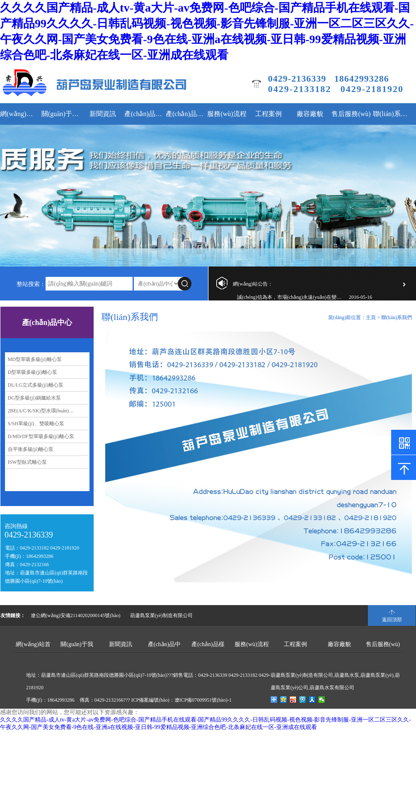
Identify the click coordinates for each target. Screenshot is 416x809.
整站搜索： (31, 284)
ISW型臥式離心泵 (27, 462)
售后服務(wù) (350, 113)
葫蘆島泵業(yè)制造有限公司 (161, 615)
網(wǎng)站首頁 (19, 113)
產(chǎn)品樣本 (185, 113)
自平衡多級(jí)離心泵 (31, 449)
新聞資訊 (102, 113)
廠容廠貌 (310, 113)
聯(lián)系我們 (392, 113)
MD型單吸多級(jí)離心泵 (35, 359)
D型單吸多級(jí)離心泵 (32, 372)
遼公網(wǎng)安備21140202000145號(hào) (76, 615)
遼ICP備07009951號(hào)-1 (203, 700)
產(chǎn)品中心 (144, 113)
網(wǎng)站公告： (253, 284)
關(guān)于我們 (61, 113)
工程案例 (268, 113)
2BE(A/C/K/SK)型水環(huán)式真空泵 (48, 411)
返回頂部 (392, 619)
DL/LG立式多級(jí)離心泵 (35, 385)
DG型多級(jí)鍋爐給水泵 (34, 398)
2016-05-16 (360, 298)
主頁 (371, 317)
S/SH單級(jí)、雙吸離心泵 (36, 423)
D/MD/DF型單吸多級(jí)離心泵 (41, 436)
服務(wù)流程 (226, 113)
